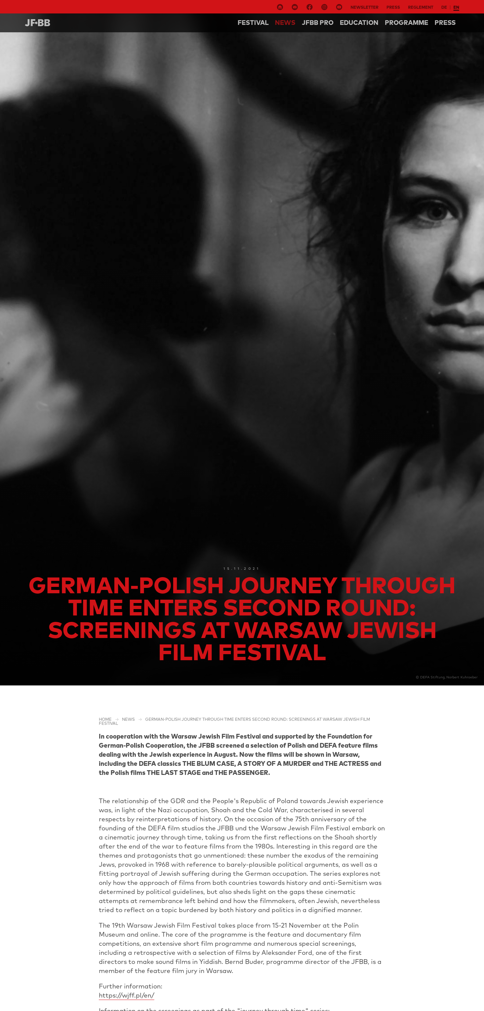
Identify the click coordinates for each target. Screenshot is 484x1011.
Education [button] (359, 22)
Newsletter (364, 7)
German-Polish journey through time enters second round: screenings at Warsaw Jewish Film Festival (234, 721)
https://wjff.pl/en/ (126, 995)
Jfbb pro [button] (317, 22)
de (444, 7)
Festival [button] (253, 22)
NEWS (285, 22)
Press (393, 7)
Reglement (420, 7)
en (456, 7)
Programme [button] (406, 22)
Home (105, 719)
